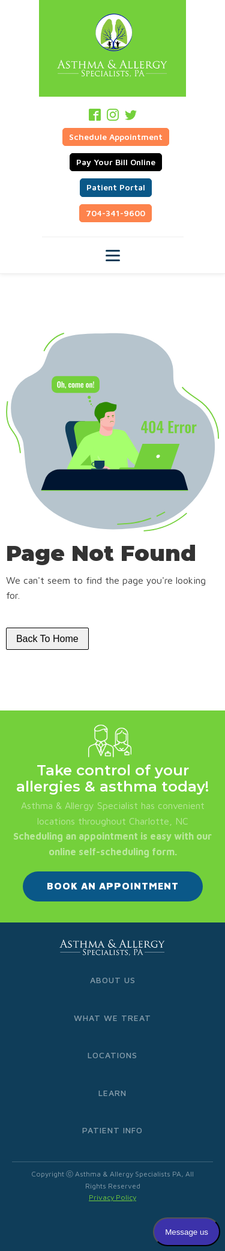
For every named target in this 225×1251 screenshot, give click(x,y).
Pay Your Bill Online (115, 162)
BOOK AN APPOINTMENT (113, 885)
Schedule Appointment (116, 137)
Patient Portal (115, 187)
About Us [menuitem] (113, 980)
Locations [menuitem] (112, 1055)
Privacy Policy (112, 1197)
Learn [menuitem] (112, 1093)
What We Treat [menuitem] (112, 1018)
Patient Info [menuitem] (112, 1130)
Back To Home (47, 639)
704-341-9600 (115, 213)
